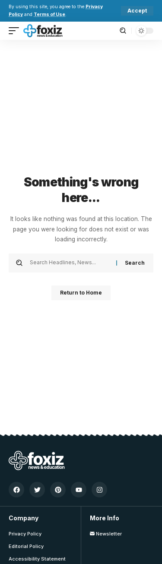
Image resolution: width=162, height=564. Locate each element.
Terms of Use (49, 14)
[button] (137, 11)
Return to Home (81, 292)
